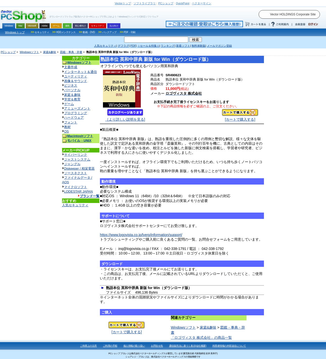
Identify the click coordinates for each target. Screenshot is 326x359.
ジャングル (72, 164)
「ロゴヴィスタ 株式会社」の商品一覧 (201, 338)
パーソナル (72, 90)
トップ (123, 3)
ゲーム (69, 104)
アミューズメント (77, 108)
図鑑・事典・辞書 (71, 52)
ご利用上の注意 (88, 345)
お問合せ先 (157, 345)
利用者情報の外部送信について (229, 345)
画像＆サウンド (75, 81)
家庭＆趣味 (72, 95)
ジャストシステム (77, 159)
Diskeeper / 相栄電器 (79, 168)
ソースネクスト (75, 173)
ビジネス (70, 85)
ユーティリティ (75, 76)
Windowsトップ (15, 32)
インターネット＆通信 (80, 72)
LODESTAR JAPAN (78, 191)
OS (66, 131)
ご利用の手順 (110, 345)
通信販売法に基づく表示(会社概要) (187, 345)
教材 (67, 127)
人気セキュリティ (75, 205)
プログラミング (75, 113)
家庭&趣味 (49, 52)
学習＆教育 (72, 99)
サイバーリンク (75, 155)
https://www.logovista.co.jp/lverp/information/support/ (141, 235)
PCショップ (8, 52)
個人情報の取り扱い (134, 345)
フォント (70, 122)
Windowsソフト (29, 52)
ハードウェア (74, 117)
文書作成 (70, 67)
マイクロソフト (75, 187)
